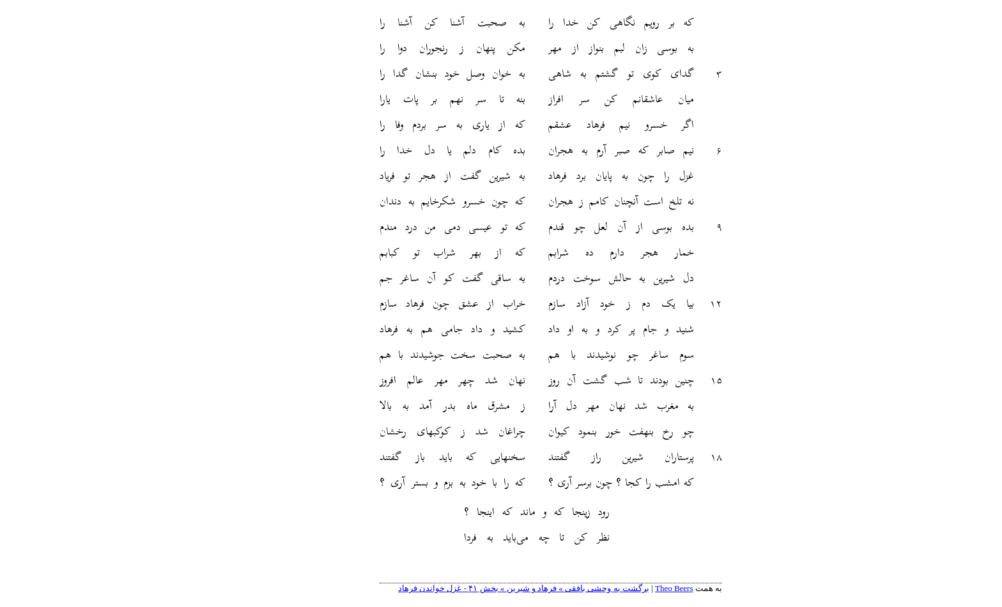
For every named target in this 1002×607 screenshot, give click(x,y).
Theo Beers (624, 588)
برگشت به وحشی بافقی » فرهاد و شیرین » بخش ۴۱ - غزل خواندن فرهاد (473, 588)
